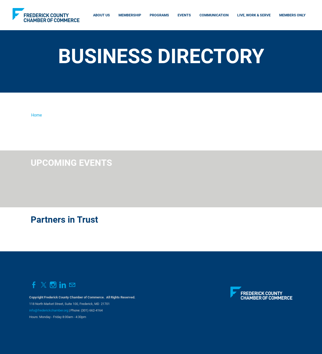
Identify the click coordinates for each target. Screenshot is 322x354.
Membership (129, 15)
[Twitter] (43, 285)
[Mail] (72, 285)
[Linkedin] (62, 285)
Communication (214, 15)
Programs (159, 15)
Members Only (292, 15)
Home (36, 115)
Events (184, 15)
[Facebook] (34, 285)
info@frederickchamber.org (48, 310)
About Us (101, 15)
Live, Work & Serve (254, 15)
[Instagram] (53, 285)
